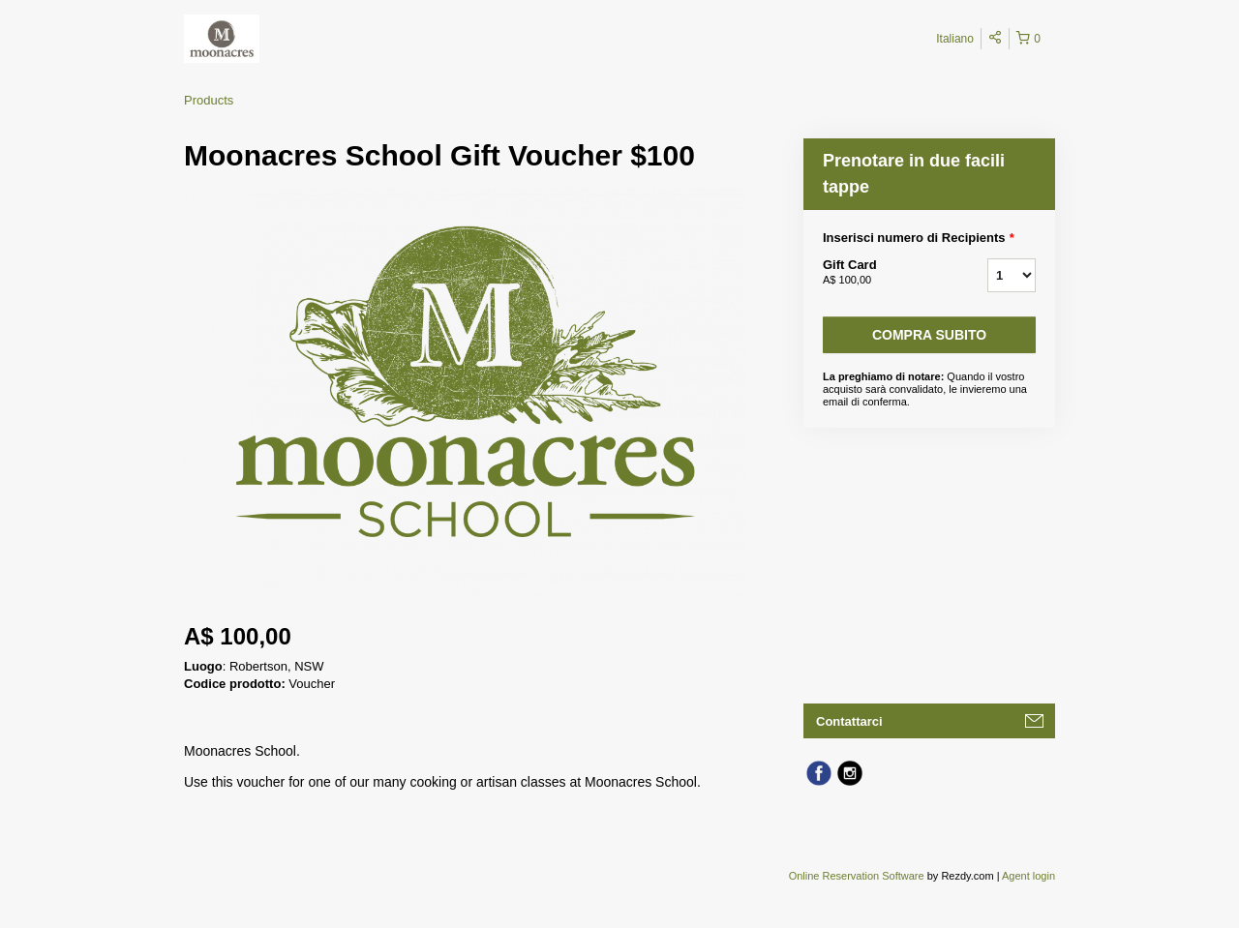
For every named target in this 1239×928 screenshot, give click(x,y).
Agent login (1028, 876)
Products (208, 100)
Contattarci (849, 721)
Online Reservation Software (856, 876)
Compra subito (929, 335)
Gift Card (881, 272)
